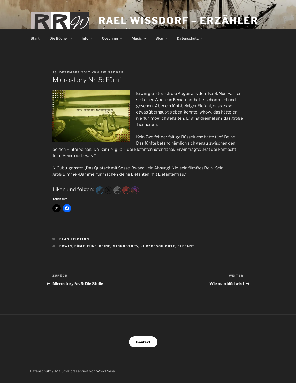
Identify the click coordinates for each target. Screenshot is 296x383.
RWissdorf (112, 72)
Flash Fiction (74, 239)
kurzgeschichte (158, 246)
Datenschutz (190, 38)
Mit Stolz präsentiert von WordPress (85, 371)
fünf (92, 246)
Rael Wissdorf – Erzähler (178, 20)
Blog (161, 38)
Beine (104, 246)
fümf (79, 246)
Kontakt (143, 342)
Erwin (65, 246)
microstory (125, 246)
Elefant (186, 246)
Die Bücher (61, 38)
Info (87, 38)
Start (35, 38)
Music (139, 38)
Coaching (112, 38)
